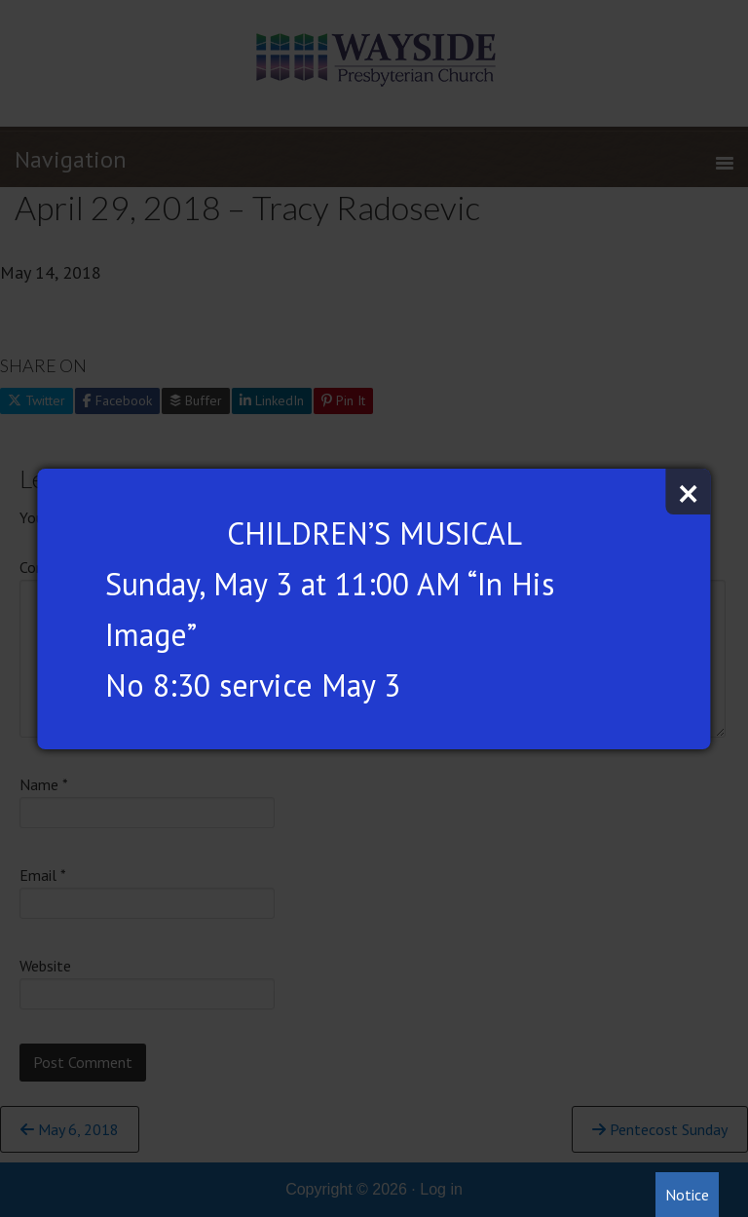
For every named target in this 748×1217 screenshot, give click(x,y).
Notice (687, 1194)
